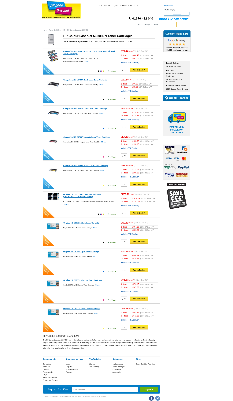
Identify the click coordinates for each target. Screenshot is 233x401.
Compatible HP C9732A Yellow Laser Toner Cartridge (85, 166)
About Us (46, 367)
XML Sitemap (94, 367)
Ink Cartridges (65, 25)
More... (87, 61)
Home (48, 25)
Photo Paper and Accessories (117, 25)
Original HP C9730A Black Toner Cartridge (81, 223)
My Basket (168, 6)
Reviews (69, 372)
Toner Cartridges (88, 25)
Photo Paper (117, 369)
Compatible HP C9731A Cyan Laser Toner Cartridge (85, 108)
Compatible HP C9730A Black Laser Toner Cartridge (85, 80)
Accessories (116, 372)
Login (100, 6)
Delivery (46, 369)
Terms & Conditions (50, 377)
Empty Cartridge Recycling (145, 364)
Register (108, 6)
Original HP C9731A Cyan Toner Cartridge (81, 251)
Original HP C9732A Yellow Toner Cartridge (81, 309)
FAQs (45, 375)
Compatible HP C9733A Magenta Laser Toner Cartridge (86, 137)
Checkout (177, 14)
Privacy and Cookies (50, 380)
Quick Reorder (120, 6)
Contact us (47, 364)
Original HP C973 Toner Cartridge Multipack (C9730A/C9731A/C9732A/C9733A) (82, 195)
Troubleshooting (72, 369)
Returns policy (48, 372)
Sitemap (92, 364)
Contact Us (133, 6)
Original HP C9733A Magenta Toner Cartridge (82, 280)
